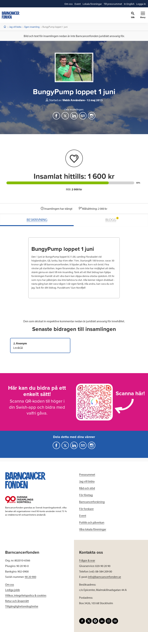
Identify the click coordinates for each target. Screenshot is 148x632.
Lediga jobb (12, 590)
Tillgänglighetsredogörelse (21, 606)
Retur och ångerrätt (17, 601)
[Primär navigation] (142, 15)
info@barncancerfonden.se (104, 577)
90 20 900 (30, 577)
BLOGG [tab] (112, 219)
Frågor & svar (87, 560)
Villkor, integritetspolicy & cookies (25, 595)
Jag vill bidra (15, 26)
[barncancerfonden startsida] (10, 15)
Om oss (9, 584)
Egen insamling (31, 26)
